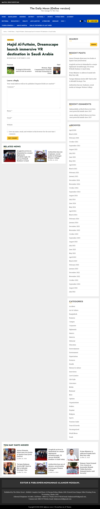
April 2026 (72, 130)
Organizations (74, 402)
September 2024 (74, 192)
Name (9, 111)
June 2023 (72, 249)
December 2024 (74, 180)
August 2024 (73, 196)
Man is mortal (22, 25)
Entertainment (74, 349)
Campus (72, 322)
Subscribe (92, 21)
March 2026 (73, 134)
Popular (72, 410)
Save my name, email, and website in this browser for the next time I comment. (32, 133)
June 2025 (72, 157)
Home (4, 17)
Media (71, 387)
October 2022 (73, 280)
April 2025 (72, 165)
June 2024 (72, 203)
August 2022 (73, 288)
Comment (11, 87)
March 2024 (73, 215)
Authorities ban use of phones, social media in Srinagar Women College (41, 156)
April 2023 (72, 257)
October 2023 (73, 234)
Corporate (72, 326)
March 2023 (73, 261)
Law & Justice (35, 21)
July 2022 (72, 292)
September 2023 (74, 238)
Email (9, 118)
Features (72, 360)
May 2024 (72, 207)
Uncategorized (74, 429)
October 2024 (73, 188)
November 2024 (74, 184)
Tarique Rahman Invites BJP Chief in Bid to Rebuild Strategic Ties (10, 468)
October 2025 (73, 142)
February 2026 (74, 138)
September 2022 (74, 284)
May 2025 (72, 161)
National (40, 17)
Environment (73, 352)
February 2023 (74, 265)
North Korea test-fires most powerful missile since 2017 (82, 116)
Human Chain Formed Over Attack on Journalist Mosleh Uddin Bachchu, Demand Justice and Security (73, 468)
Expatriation (73, 356)
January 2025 (73, 176)
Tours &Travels (7, 25)
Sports (50, 17)
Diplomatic (73, 329)
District (31, 17)
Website (10, 125)
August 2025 (73, 149)
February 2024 (74, 219)
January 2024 (73, 223)
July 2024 (72, 199)
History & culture (75, 368)
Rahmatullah (12, 58)
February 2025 (74, 173)
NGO (62, 21)
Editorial (5, 21)
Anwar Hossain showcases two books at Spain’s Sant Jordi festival (10, 454)
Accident (70, 17)
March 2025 (73, 169)
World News (59, 17)
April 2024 (72, 211)
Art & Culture (73, 310)
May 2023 (72, 253)
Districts (72, 337)
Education (15, 21)
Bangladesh (12, 17)
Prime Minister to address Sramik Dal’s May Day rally (73, 454)
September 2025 (74, 146)
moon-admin (73, 115)
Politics (71, 406)
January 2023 (73, 269)
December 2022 (74, 272)
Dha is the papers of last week (41, 25)
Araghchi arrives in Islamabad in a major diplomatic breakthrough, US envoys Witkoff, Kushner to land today (10, 156)
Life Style (72, 379)
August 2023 (73, 242)
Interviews (73, 372)
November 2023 (74, 230)
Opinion (72, 399)
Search (73, 38)
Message (55, 21)
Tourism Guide (74, 422)
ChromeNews (58, 507)
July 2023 (72, 246)
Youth (71, 437)
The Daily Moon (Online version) (50, 8)
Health (25, 21)
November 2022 (74, 276)
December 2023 (74, 226)
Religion (72, 414)
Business (23, 17)
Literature (46, 21)
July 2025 (72, 153)
